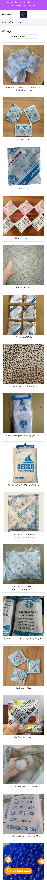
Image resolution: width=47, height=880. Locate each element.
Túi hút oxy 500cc (23, 139)
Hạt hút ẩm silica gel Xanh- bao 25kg (23, 836)
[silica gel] (23, 14)
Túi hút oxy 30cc (23, 688)
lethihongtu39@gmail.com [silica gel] (23, 5)
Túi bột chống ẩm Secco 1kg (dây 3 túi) (23, 436)
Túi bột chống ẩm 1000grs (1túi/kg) (23, 485)
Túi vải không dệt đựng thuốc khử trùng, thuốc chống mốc (24, 88)
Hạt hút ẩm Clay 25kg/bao (23, 386)
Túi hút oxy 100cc (23, 189)
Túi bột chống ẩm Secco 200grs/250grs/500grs (24, 535)
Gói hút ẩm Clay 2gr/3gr (23, 238)
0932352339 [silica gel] (21, 2)
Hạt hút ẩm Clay (23, 287)
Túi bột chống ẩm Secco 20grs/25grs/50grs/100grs (23, 587)
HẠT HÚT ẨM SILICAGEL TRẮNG (23, 787)
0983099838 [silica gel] (34, 2)
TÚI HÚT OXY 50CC (23, 337)
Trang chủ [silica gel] (6, 22)
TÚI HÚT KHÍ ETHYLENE (23, 737)
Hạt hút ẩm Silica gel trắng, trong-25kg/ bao (24, 638)
